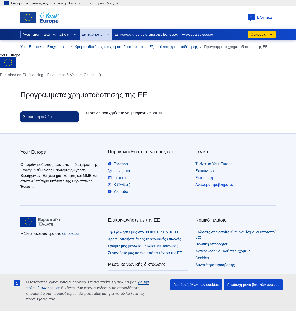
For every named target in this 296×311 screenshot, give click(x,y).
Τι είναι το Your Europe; (214, 164)
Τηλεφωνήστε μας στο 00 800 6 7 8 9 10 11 (143, 232)
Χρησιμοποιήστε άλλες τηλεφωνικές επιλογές (144, 239)
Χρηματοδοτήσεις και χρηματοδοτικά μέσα (109, 47)
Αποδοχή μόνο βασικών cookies (253, 285)
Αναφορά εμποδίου (197, 34)
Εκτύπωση (204, 178)
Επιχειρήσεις (95, 34)
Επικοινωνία (205, 171)
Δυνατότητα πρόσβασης (215, 265)
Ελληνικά (260, 17)
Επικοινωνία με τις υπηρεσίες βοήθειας (146, 34)
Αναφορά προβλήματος (214, 185)
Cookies (202, 258)
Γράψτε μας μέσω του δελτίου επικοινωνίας (143, 246)
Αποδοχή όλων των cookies (196, 285)
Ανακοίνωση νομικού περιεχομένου (223, 251)
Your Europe (30, 47)
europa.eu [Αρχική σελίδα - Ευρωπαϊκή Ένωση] (70, 234)
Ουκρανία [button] (262, 34)
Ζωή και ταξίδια (60, 34)
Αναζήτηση (31, 34)
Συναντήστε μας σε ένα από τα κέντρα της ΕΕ (145, 253)
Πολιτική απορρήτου (211, 244)
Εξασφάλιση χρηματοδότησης (173, 47)
